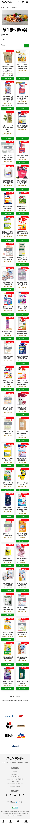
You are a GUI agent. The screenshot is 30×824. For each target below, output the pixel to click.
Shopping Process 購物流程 (14, 783)
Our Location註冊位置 (7, 811)
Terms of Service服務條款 (21, 811)
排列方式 (5, 35)
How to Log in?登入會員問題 (15, 779)
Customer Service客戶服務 (15, 815)
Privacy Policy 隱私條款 (21, 813)
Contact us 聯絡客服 (15, 786)
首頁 (2, 7)
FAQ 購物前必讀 (15, 776)
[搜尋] (8, 45)
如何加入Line (15, 774)
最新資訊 (15, 772)
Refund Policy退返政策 (8, 813)
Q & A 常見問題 (15, 781)
